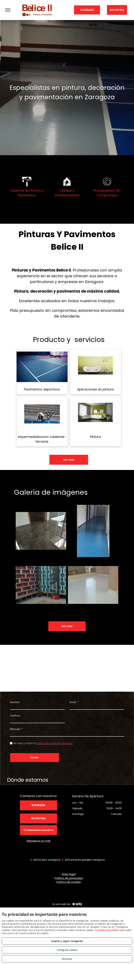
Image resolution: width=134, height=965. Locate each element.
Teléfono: (15, 715)
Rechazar (67, 958)
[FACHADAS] (41, 585)
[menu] (7, 9)
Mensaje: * (16, 729)
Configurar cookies (67, 950)
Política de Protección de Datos (55, 743)
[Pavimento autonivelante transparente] (41, 531)
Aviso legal (69, 874)
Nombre (15, 702)
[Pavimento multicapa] (93, 531)
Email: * (74, 702)
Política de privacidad (69, 878)
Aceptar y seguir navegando (67, 941)
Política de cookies (68, 882)
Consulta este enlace (107, 930)
